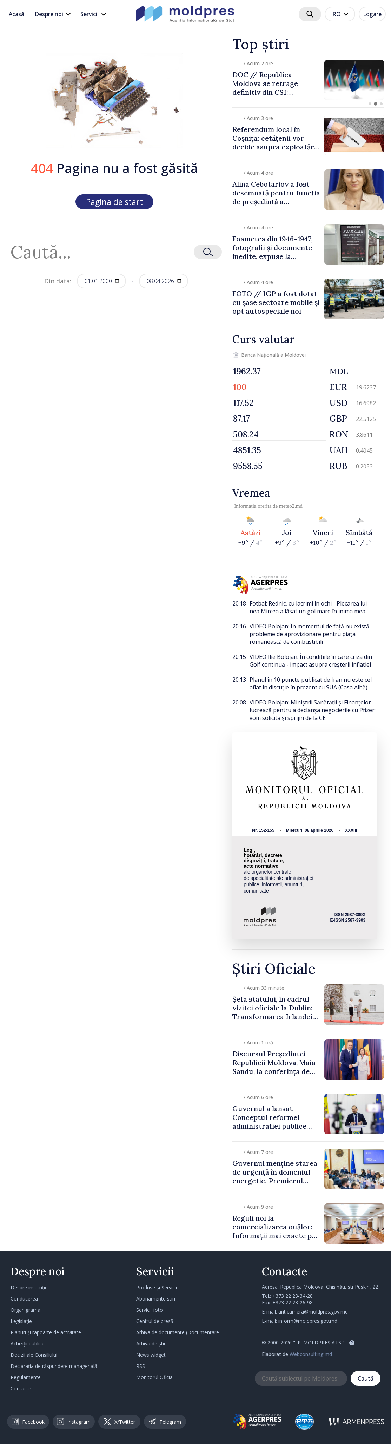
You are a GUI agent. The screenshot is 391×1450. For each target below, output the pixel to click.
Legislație (21, 1321)
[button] (370, 103)
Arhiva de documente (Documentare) (178, 1332)
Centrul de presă (154, 1321)
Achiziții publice (28, 1343)
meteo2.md (291, 506)
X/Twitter (119, 1421)
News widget (151, 1354)
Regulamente (26, 1377)
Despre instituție (29, 1287)
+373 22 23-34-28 (292, 1295)
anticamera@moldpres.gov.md (313, 1311)
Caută (365, 1378)
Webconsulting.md (311, 1354)
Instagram (74, 1421)
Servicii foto (149, 1310)
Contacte (21, 1388)
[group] (308, 80)
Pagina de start (114, 201)
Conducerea (24, 1298)
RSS (140, 1366)
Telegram (165, 1421)
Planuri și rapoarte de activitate (46, 1332)
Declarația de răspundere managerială (54, 1366)
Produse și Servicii (156, 1287)
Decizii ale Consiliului (34, 1354)
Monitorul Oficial (155, 1377)
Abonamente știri (155, 1298)
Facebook (28, 1421)
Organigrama (25, 1310)
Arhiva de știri (151, 1343)
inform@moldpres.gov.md (307, 1320)
